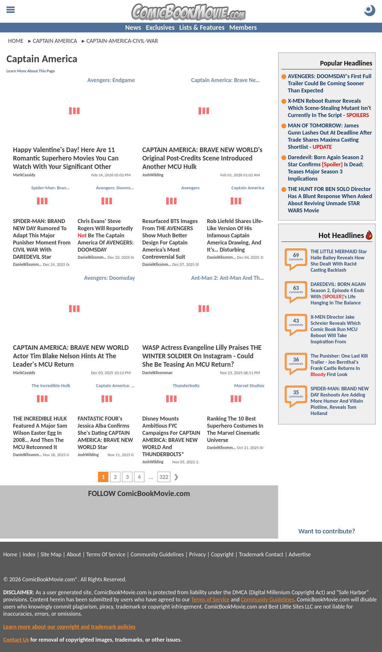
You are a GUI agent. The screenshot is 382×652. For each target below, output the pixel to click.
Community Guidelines (157, 554)
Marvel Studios (249, 385)
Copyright (222, 554)
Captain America (247, 188)
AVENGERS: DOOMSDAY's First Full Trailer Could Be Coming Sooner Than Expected (329, 83)
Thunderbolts (186, 385)
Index (29, 554)
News (133, 27)
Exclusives (160, 27)
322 (163, 476)
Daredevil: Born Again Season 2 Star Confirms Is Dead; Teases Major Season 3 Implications (326, 168)
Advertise (300, 554)
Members (243, 27)
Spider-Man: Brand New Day (51, 188)
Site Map (51, 554)
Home (15, 40)
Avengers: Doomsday (116, 188)
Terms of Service (210, 599)
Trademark (251, 554)
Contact (274, 554)
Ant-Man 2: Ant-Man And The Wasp (228, 277)
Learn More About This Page (30, 70)
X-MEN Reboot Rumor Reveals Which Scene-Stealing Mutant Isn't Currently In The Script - (329, 108)
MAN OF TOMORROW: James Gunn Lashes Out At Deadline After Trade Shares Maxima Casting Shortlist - (330, 136)
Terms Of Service (105, 554)
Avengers (190, 188)
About (74, 554)
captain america (55, 40)
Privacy (197, 554)
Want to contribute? (327, 526)
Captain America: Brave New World (228, 80)
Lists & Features (202, 27)
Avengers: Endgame (111, 80)
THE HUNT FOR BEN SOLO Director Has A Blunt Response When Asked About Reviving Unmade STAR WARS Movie (330, 199)
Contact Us (16, 639)
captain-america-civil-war (122, 40)
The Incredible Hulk (51, 385)
